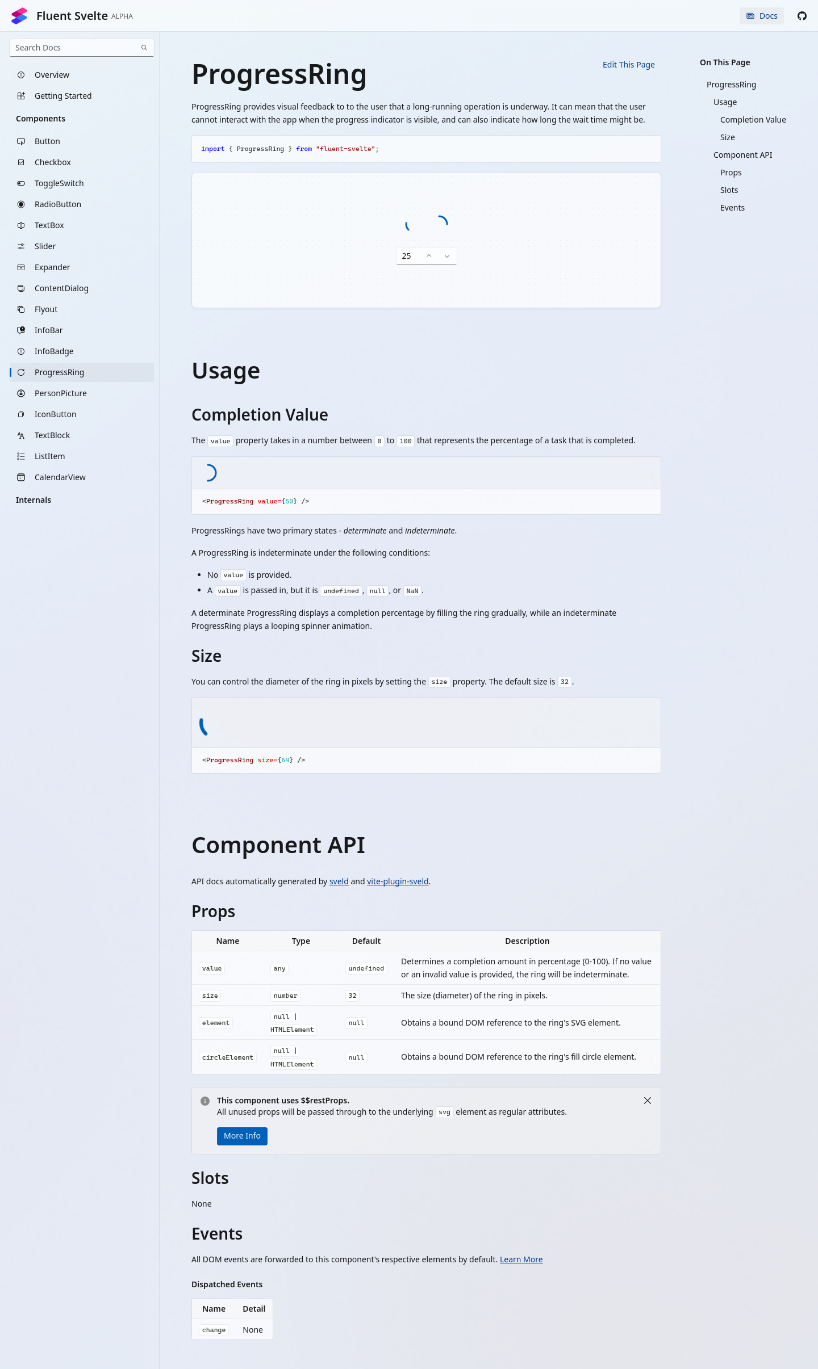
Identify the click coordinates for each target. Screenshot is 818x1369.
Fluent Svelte (71, 16)
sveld (339, 881)
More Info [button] (242, 1135)
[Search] (144, 47)
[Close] (647, 1100)
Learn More (521, 1259)
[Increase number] (428, 256)
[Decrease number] (447, 256)
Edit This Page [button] (629, 64)
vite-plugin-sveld (397, 881)
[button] (802, 16)
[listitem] (82, 75)
